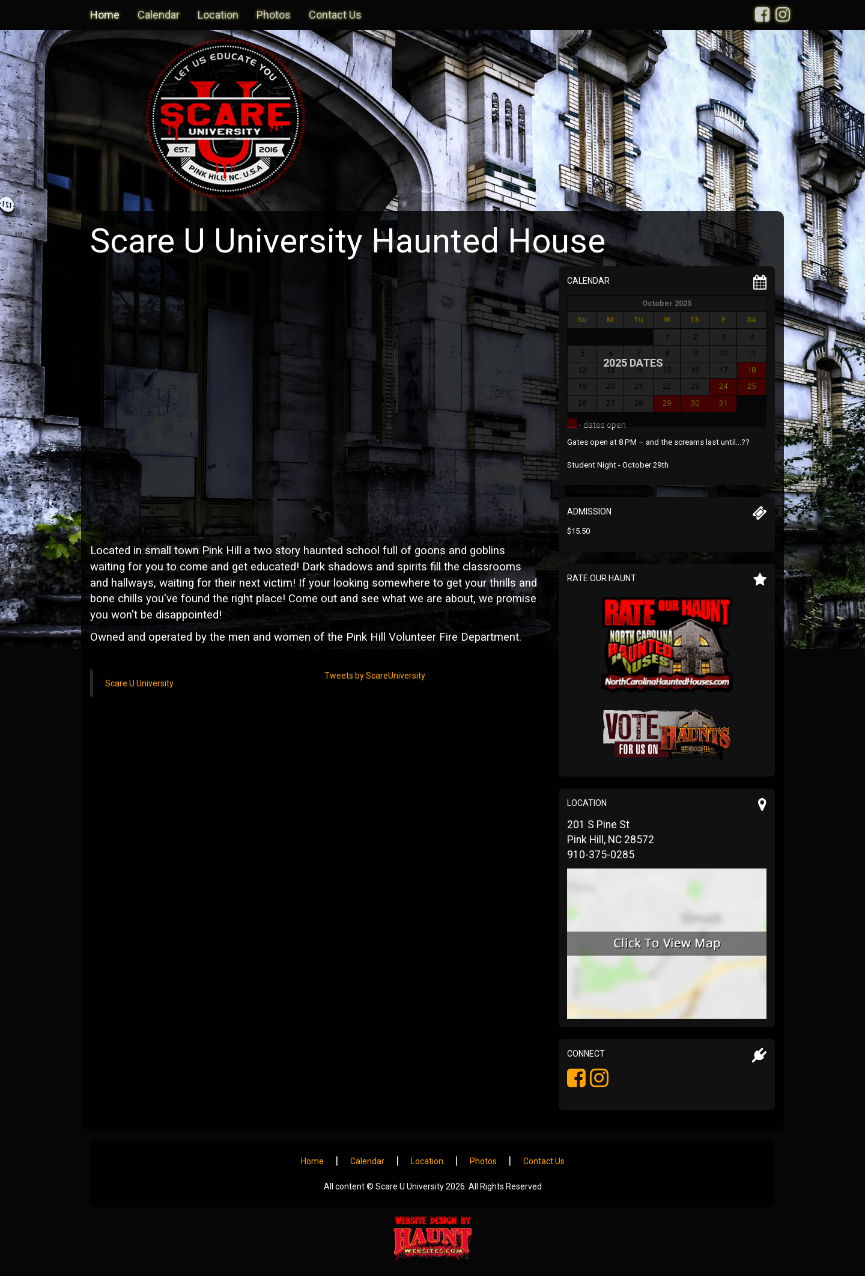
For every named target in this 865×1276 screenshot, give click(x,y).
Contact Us (335, 14)
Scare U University (139, 683)
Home (105, 14)
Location (218, 14)
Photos (273, 14)
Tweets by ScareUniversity (374, 675)
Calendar (159, 14)
